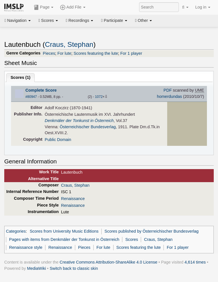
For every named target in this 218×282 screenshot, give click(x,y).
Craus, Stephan (69, 44)
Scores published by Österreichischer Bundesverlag (151, 231)
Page (44, 7)
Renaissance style (25, 247)
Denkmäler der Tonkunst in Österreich (79, 120)
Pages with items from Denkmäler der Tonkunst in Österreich (64, 239)
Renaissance (73, 198)
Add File (72, 7)
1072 (99, 97)
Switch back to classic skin (74, 268)
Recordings (79, 20)
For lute (64, 53)
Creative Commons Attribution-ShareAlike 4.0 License (108, 262)
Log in (202, 7)
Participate (114, 20)
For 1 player (131, 53)
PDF (168, 90)
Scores (48, 20)
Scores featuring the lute (96, 53)
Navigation (18, 20)
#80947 (31, 97)
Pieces (49, 53)
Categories (16, 231)
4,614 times (195, 262)
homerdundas (169, 96)
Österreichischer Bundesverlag (88, 127)
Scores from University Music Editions (64, 231)
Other (143, 20)
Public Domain (58, 139)
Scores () (20, 77)
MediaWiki (36, 268)
